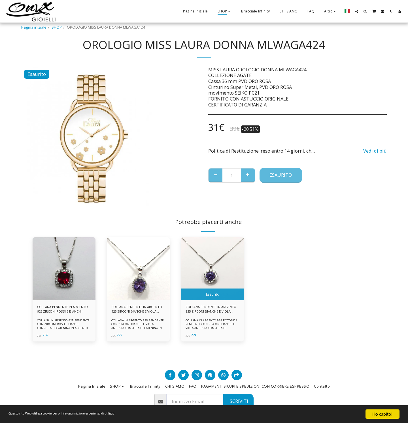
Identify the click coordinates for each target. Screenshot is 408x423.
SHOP (57, 27)
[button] (357, 11)
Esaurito (280, 175)
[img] (64, 268)
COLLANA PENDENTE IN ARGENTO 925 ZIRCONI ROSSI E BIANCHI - (62, 310)
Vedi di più (375, 151)
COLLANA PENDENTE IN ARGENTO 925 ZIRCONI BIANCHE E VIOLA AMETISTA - (210, 310)
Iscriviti (238, 401)
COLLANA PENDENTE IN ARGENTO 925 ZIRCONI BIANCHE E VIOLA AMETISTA (134, 310)
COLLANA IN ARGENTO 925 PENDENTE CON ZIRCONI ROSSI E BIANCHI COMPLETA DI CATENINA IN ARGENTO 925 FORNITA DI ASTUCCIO (63, 327)
